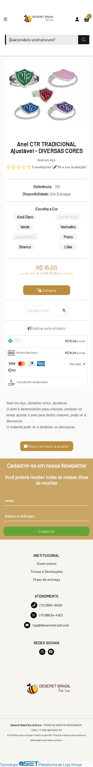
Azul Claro (25, 216)
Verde (25, 226)
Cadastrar (47, 531)
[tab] (46, 341)
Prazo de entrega (46, 579)
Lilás (68, 246)
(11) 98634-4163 (47, 615)
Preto (68, 236)
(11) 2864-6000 (46, 605)
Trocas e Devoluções (47, 571)
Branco (25, 246)
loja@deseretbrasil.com (46, 625)
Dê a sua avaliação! (70, 167)
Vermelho (68, 226)
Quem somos (47, 563)
